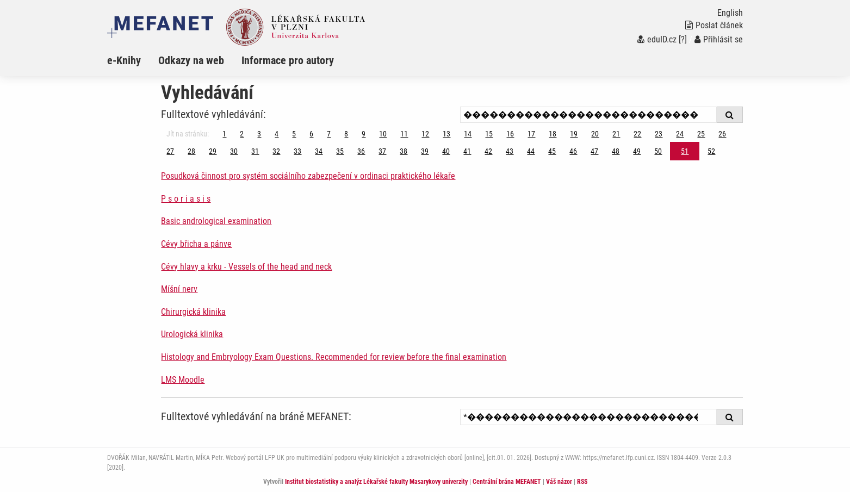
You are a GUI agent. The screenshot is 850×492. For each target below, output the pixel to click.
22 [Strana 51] (637, 133)
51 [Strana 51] (684, 151)
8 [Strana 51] (346, 133)
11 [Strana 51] (404, 133)
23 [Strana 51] (658, 133)
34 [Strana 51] (318, 151)
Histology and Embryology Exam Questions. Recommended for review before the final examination (333, 357)
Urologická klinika (192, 334)
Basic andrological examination (216, 221)
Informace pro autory (287, 60)
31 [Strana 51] (255, 151)
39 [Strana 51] (425, 151)
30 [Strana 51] (234, 151)
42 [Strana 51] (488, 151)
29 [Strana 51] (212, 151)
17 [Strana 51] (531, 133)
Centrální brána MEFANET (507, 481)
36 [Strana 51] (361, 151)
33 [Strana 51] (297, 151)
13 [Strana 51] (446, 133)
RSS (582, 481)
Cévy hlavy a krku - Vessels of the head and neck (246, 266)
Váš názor (559, 481)
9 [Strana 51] (363, 133)
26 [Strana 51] (722, 133)
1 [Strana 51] (224, 133)
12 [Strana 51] (425, 133)
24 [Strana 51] (680, 133)
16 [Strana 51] (510, 133)
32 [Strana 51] (276, 151)
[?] (683, 39)
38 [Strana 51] (403, 151)
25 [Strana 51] (701, 133)
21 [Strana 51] (616, 133)
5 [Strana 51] (294, 133)
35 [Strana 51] (340, 151)
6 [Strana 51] (311, 133)
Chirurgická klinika (193, 312)
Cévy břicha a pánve (196, 244)
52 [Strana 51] (711, 151)
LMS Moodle (182, 380)
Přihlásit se (718, 39)
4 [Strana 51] (276, 133)
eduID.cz (657, 39)
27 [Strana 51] (170, 151)
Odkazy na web (191, 60)
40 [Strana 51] (446, 151)
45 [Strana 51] (552, 151)
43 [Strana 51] (509, 151)
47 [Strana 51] (594, 151)
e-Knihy (124, 60)
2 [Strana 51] (242, 133)
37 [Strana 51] (382, 151)
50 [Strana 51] (658, 151)
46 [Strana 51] (573, 151)
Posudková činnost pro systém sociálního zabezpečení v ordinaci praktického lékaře (308, 176)
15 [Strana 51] (489, 133)
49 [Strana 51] (637, 151)
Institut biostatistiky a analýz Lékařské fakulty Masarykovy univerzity (376, 481)
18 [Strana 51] (552, 133)
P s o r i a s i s (185, 199)
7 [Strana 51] (329, 133)
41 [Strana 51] (467, 151)
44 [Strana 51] (531, 151)
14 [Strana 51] (467, 133)
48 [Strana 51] (615, 151)
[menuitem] (132, 60)
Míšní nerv (179, 289)
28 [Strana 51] (191, 151)
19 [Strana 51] (574, 133)
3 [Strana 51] (259, 133)
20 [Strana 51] (595, 133)
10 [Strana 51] (383, 133)
